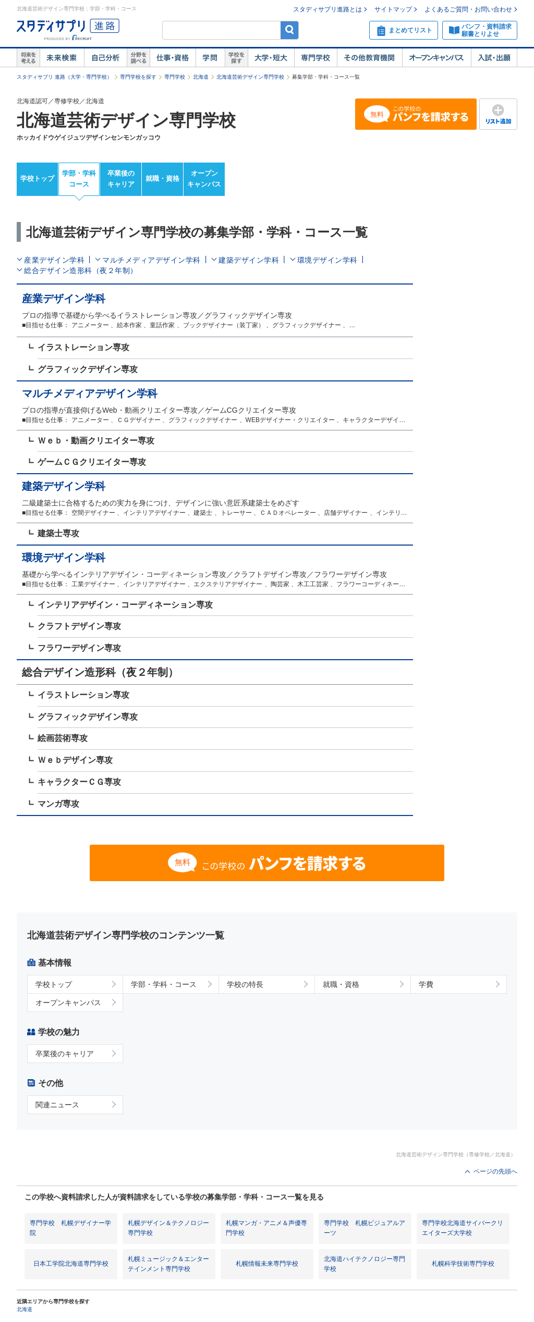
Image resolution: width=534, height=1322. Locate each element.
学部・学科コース (79, 178)
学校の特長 (245, 984)
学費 (426, 984)
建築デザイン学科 (249, 260)
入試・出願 (494, 57)
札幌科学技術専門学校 (463, 1263)
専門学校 (315, 57)
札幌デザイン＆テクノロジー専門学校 (168, 1228)
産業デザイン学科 (54, 260)
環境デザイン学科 (327, 260)
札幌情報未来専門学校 (267, 1263)
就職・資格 (162, 178)
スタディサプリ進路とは (327, 9)
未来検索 (62, 57)
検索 (290, 30)
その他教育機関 (369, 57)
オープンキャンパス (436, 57)
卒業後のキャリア (121, 178)
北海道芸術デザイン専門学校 (250, 77)
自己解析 (105, 57)
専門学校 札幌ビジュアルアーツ (364, 1228)
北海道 (201, 77)
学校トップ (37, 178)
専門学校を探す (138, 77)
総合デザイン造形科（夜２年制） (81, 270)
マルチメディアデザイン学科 (151, 260)
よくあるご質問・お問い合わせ (468, 9)
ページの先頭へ (495, 1171)
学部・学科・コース (164, 984)
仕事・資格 (173, 57)
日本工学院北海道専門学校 (70, 1263)
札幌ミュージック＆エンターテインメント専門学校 (168, 1263)
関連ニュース (57, 1105)
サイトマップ (393, 9)
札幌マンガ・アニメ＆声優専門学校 (266, 1228)
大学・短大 (271, 57)
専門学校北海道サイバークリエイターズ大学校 (462, 1228)
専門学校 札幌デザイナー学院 (70, 1228)
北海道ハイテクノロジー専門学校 (364, 1263)
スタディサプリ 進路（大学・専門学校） (64, 77)
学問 (210, 57)
